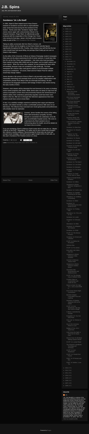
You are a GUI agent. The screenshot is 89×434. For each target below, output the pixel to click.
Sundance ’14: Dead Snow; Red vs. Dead (73, 174)
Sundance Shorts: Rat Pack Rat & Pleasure (73, 118)
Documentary (10, 142)
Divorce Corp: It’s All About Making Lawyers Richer (74, 338)
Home (30, 180)
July (68, 74)
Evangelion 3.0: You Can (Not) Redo (73, 316)
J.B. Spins (10, 7)
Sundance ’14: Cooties (73, 111)
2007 (67, 383)
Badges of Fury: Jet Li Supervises (72, 328)
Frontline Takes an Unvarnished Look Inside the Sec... (72, 281)
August (69, 71)
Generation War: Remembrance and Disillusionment (72, 271)
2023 (67, 36)
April (68, 81)
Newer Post (6, 180)
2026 (67, 29)
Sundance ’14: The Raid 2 (73, 162)
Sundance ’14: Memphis (73, 167)
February (69, 87)
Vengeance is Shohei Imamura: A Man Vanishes (72, 256)
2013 (67, 368)
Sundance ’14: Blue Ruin (73, 127)
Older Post (53, 180)
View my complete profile (70, 419)
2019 (67, 46)
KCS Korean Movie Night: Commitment (73, 291)
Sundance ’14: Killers (72, 182)
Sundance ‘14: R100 (72, 230)
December (70, 61)
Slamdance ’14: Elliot (72, 224)
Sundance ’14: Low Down (73, 164)
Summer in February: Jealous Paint (72, 260)
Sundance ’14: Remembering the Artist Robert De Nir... (73, 205)
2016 (67, 54)
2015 (67, 57)
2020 (67, 44)
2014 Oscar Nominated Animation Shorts (73, 102)
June (68, 76)
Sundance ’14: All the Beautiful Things (72, 154)
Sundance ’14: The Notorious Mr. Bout (72, 134)
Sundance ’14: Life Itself (73, 143)
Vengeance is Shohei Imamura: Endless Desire (72, 265)
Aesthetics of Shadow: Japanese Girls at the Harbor (73, 302)
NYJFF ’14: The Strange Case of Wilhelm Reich (73, 276)
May (68, 79)
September (70, 69)
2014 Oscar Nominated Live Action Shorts (73, 98)
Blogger (49, 430)
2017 (67, 51)
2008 (67, 380)
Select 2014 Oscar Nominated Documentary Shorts (73, 93)
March (69, 84)
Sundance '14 (33, 142)
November (70, 64)
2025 (67, 31)
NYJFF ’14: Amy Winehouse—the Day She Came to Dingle (73, 307)
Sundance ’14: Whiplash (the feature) (73, 227)
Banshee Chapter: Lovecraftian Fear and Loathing (73, 296)
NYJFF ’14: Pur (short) (72, 247)
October (69, 66)
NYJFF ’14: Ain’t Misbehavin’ (71, 350)
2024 (67, 34)
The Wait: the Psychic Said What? (72, 114)
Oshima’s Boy (70, 245)
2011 (67, 373)
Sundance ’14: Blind (72, 201)
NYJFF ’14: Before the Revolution (72, 241)
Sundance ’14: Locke (72, 217)
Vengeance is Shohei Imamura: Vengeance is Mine (73, 186)
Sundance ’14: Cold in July (74, 190)
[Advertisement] (30, 161)
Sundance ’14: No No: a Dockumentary (73, 158)
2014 (67, 59)
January (69, 89)
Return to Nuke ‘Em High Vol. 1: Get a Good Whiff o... (74, 286)
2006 (67, 385)
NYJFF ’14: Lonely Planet (73, 342)
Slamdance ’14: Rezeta (73, 138)
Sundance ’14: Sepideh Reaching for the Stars (73, 193)
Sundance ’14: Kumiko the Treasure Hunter (74, 146)
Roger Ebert (18, 142)
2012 (67, 370)
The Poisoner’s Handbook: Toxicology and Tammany (74, 346)
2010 (67, 375)
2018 (67, 49)
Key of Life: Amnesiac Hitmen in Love (72, 324)
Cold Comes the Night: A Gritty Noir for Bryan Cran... (73, 334)
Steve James (25, 142)
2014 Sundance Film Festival (25, 40)
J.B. (66, 395)
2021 (67, 41)
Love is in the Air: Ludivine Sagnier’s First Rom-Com (74, 123)
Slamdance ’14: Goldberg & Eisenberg (73, 197)
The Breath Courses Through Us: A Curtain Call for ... (73, 107)
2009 (67, 378)
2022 (67, 39)
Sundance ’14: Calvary (73, 140)
